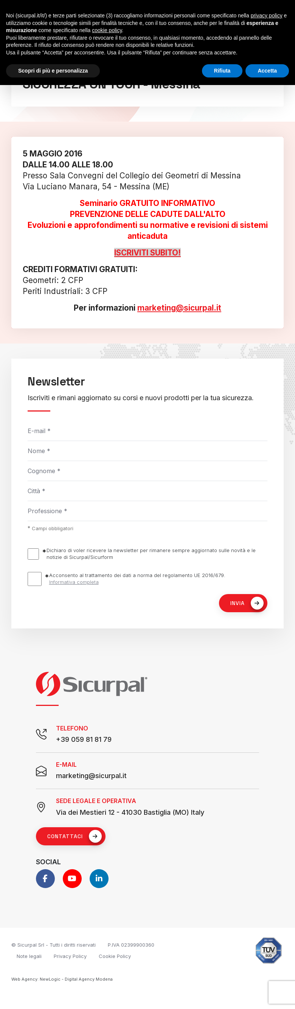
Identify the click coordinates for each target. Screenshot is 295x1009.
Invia (247, 603)
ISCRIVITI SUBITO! (147, 252)
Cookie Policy (115, 956)
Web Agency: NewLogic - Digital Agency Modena (62, 979)
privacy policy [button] (267, 15)
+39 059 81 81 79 (84, 739)
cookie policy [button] (107, 30)
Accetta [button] (267, 71)
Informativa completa (74, 582)
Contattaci (74, 836)
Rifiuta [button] (222, 71)
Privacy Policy (70, 956)
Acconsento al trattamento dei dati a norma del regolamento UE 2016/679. (137, 578)
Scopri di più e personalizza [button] (53, 71)
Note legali (29, 956)
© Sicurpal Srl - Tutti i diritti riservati (53, 945)
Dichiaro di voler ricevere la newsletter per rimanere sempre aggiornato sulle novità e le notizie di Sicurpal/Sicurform (151, 553)
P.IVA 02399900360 (131, 945)
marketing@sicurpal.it (179, 308)
